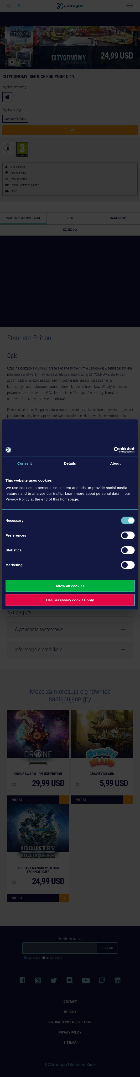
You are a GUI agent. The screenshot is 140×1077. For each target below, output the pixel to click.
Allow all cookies (70, 586)
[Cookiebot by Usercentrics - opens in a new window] (114, 450)
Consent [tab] (24, 463)
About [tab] (115, 463)
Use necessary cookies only (70, 600)
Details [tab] (70, 463)
